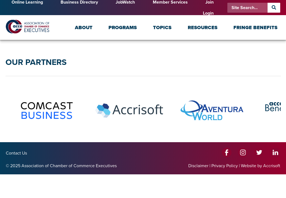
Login (208, 13)
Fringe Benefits (255, 27)
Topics (162, 27)
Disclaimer (198, 166)
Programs (122, 27)
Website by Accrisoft (260, 166)
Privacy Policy (224, 166)
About (83, 27)
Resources (202, 27)
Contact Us (16, 153)
